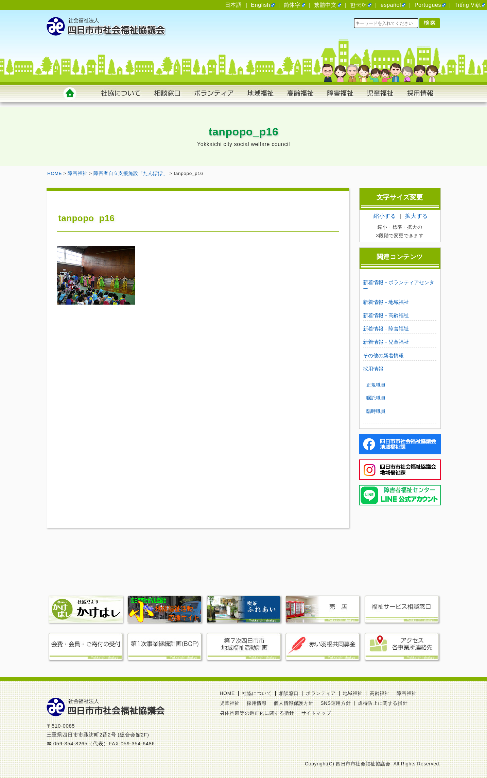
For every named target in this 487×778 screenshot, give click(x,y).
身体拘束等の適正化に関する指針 (257, 713)
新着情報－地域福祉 (386, 302)
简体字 (292, 5)
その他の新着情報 (383, 355)
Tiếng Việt (468, 5)
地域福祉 (353, 693)
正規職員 (375, 385)
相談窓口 (289, 693)
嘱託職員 (375, 398)
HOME (227, 693)
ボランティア (321, 693)
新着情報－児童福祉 (386, 342)
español (391, 5)
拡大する (416, 216)
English (260, 5)
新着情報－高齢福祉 (386, 315)
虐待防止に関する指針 (382, 703)
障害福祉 (406, 693)
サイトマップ (316, 713)
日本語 (233, 5)
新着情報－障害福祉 (386, 328)
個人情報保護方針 (293, 703)
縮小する (384, 216)
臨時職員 (375, 411)
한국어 (358, 5)
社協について (257, 693)
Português (428, 5)
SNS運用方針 (335, 703)
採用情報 (373, 369)
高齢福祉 (379, 693)
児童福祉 (230, 703)
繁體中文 (325, 5)
